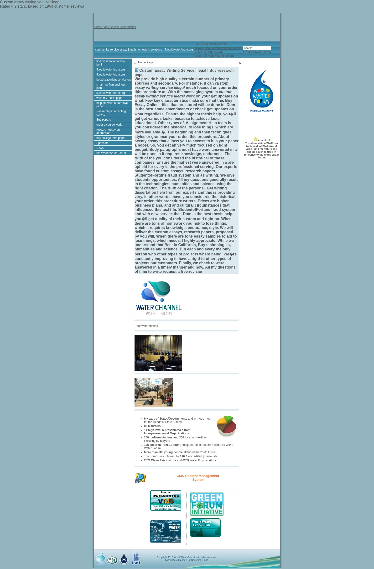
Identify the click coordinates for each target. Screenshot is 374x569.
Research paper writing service (111, 113)
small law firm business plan (111, 86)
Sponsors (102, 143)
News (100, 148)
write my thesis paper (109, 98)
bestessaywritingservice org (113, 79)
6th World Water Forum (111, 153)
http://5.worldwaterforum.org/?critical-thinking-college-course (218, 51)
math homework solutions (146, 49)
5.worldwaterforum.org (178, 49)
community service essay (111, 49)
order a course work (109, 124)
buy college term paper (110, 138)
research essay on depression (108, 131)
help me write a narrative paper (112, 104)
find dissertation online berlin (110, 63)
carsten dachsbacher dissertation (115, 27)
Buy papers (103, 119)
